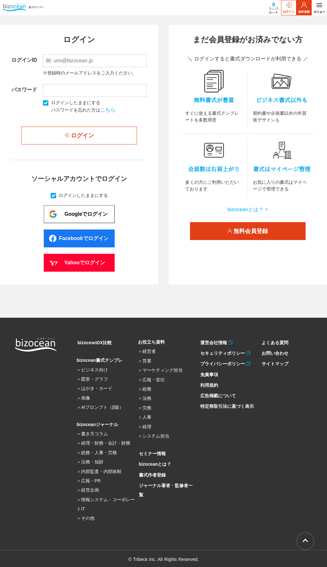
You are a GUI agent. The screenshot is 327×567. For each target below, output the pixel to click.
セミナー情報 (151, 452)
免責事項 (208, 370)
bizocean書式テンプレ (100, 358)
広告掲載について (217, 389)
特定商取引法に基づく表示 (226, 398)
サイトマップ (274, 360)
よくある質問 (274, 342)
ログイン (288, 8)
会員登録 (304, 8)
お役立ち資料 (151, 342)
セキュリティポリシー (222, 351)
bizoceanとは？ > (248, 209)
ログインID (24, 60)
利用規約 (208, 379)
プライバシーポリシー (222, 360)
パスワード (24, 89)
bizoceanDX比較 (94, 342)
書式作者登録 (151, 471)
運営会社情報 (213, 342)
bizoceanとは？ (154, 462)
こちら (108, 110)
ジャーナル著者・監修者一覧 (167, 481)
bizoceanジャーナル (97, 423)
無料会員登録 (248, 231)
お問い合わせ (274, 351)
